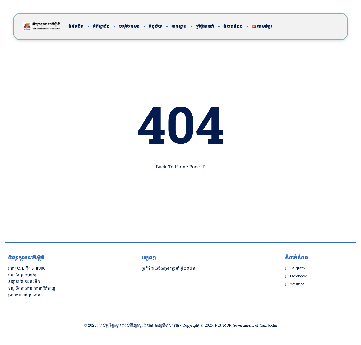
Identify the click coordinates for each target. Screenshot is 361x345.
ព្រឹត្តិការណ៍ (205, 26)
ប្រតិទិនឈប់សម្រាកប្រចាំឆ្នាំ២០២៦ (168, 268)
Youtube (297, 284)
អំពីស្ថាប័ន (101, 26)
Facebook (298, 276)
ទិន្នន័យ (155, 26)
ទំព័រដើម (76, 26)
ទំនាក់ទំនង (233, 26)
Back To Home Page (178, 167)
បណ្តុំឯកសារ (129, 26)
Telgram (297, 268)
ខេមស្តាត (179, 26)
